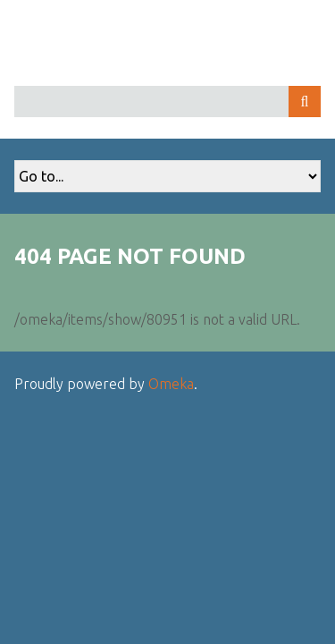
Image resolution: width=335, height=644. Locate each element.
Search (305, 101)
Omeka (171, 384)
